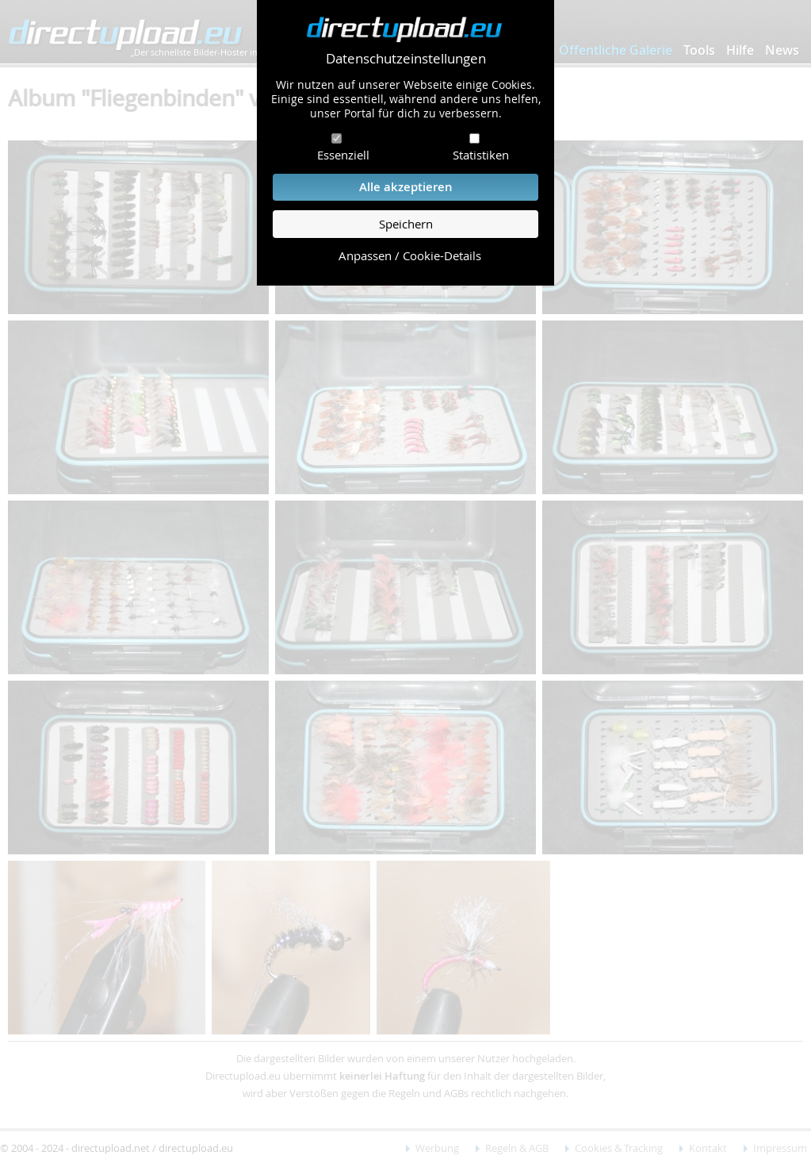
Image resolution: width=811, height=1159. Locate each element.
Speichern (406, 224)
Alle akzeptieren (406, 186)
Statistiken (481, 155)
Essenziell (343, 155)
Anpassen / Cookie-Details (410, 255)
